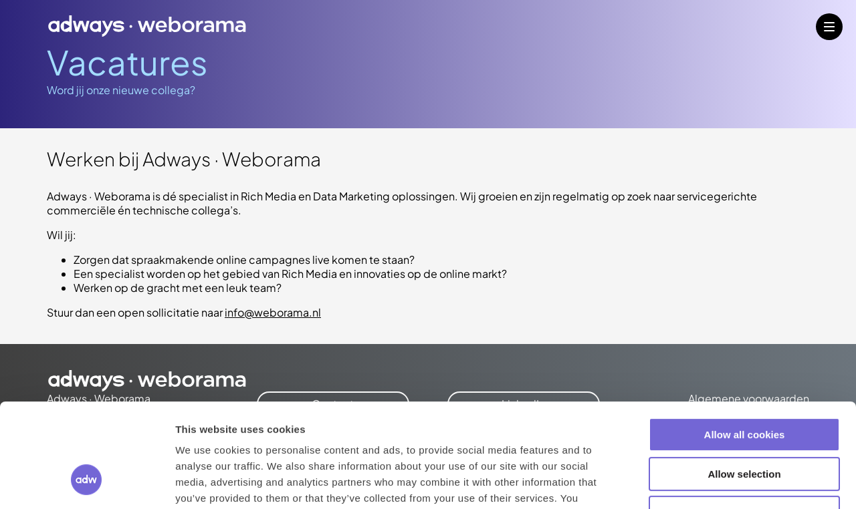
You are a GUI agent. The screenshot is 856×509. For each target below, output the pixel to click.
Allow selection (744, 385)
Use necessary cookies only (744, 424)
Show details (702, 482)
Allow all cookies (744, 345)
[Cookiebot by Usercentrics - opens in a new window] (86, 483)
